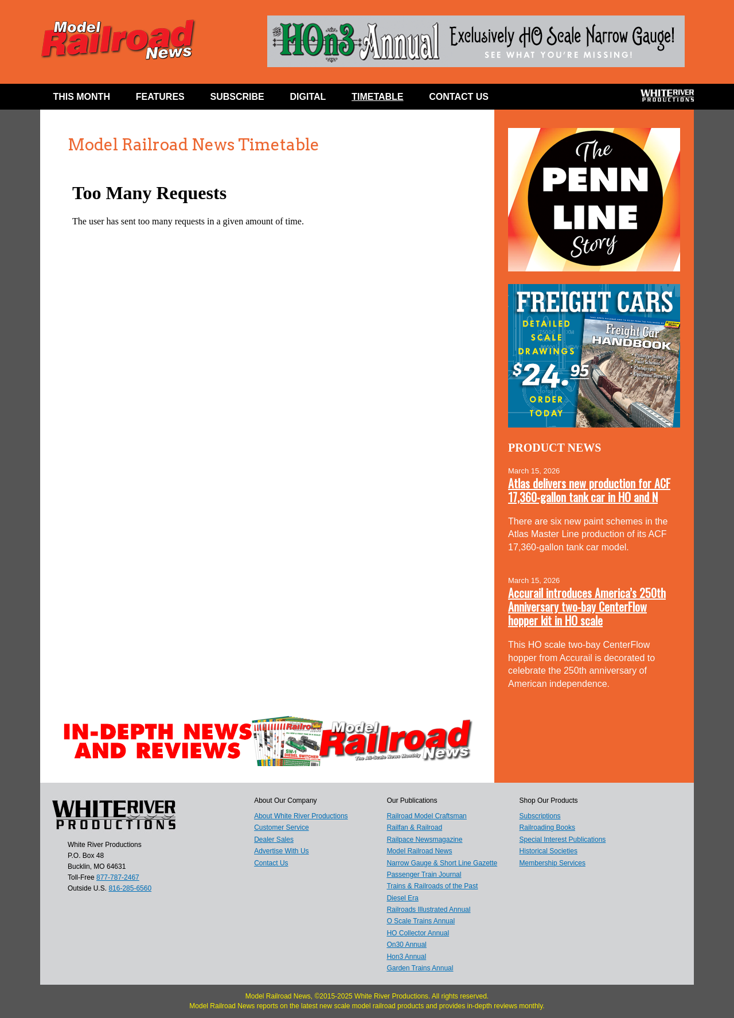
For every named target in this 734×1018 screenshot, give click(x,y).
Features (160, 97)
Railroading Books (547, 827)
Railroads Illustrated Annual (428, 910)
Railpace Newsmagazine (424, 840)
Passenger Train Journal (423, 875)
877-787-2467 (117, 877)
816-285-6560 (129, 888)
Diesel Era (402, 898)
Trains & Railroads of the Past (432, 886)
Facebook (523, 99)
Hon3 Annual (406, 957)
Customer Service (281, 827)
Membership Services (552, 863)
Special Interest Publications (563, 840)
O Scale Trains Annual (420, 921)
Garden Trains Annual (419, 968)
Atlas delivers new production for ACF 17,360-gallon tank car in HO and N (589, 490)
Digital (308, 97)
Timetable (377, 97)
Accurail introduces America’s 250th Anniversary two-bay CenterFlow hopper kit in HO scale (587, 606)
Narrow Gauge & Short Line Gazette (441, 863)
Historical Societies (548, 851)
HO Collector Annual (417, 933)
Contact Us (459, 97)
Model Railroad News (419, 851)
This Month (81, 97)
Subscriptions (540, 816)
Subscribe (237, 97)
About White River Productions (301, 816)
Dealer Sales (274, 840)
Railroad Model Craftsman (426, 816)
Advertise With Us (281, 851)
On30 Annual (406, 945)
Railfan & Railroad (414, 827)
